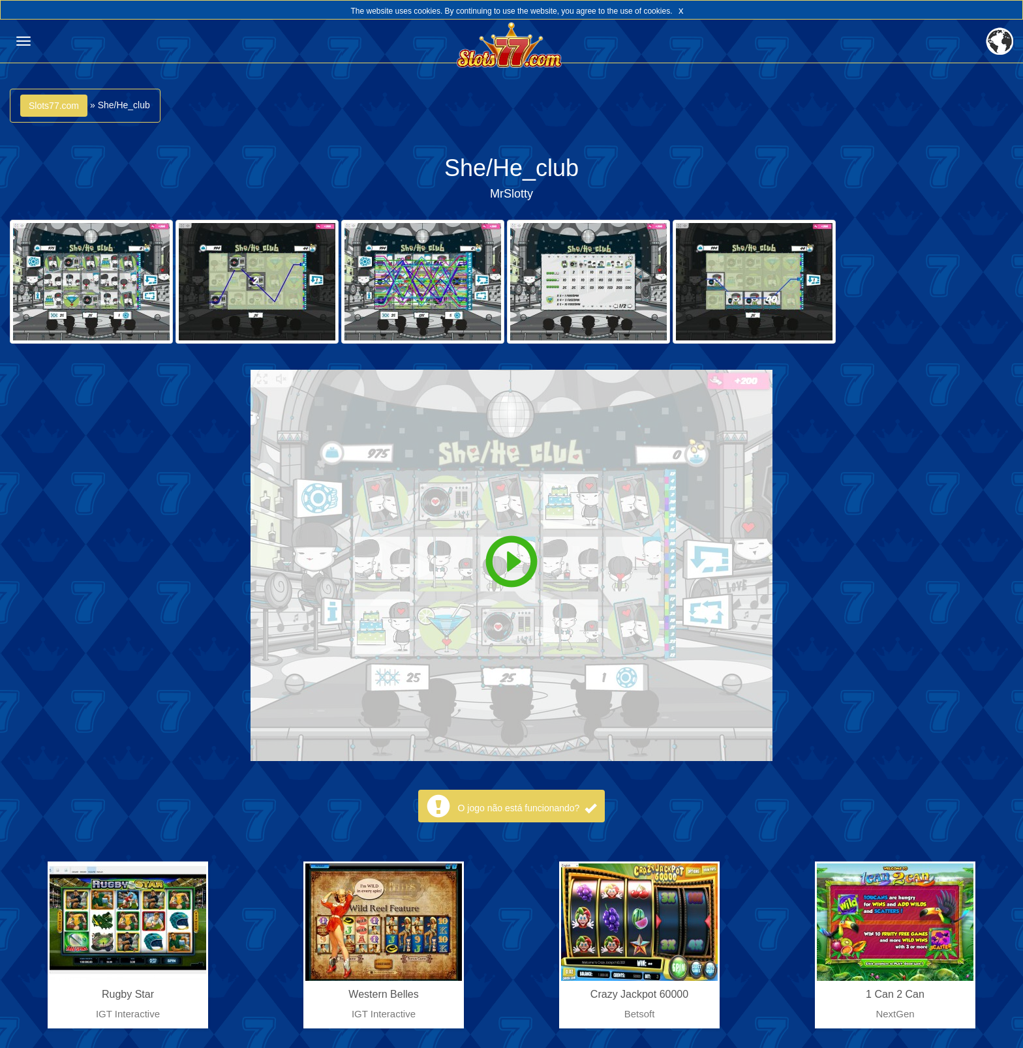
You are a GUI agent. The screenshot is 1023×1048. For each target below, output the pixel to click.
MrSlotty (511, 193)
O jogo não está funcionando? (527, 808)
